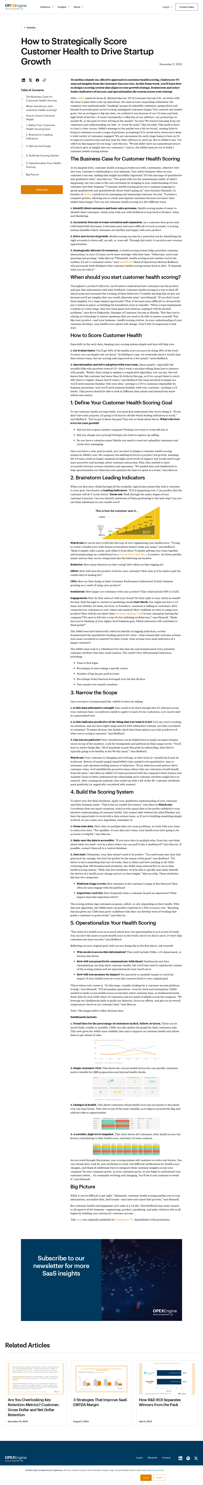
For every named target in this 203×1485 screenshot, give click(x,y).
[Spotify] (188, 1458)
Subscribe (42, 189)
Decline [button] (159, 1478)
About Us (152, 1457)
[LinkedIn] (180, 1458)
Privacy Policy (158, 1470)
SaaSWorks (125, 262)
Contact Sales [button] (187, 7)
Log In (139, 1457)
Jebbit (80, 98)
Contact (166, 1457)
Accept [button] (146, 1478)
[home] (15, 7)
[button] (46, 6)
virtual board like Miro (132, 554)
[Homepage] (15, 1459)
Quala (87, 194)
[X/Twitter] (196, 1458)
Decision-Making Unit (129, 613)
